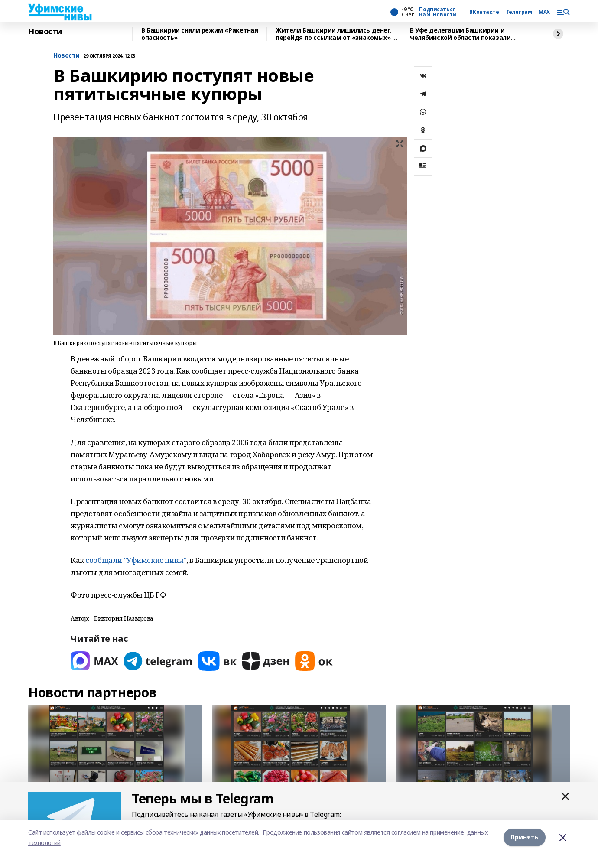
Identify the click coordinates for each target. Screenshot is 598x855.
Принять (524, 837)
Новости (45, 31)
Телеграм (519, 12)
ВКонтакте (484, 12)
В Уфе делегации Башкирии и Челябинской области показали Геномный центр (460, 34)
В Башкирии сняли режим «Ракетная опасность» (199, 34)
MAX (544, 12)
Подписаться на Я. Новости (437, 12)
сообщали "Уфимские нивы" (135, 560)
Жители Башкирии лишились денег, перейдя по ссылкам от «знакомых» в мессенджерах (336, 34)
